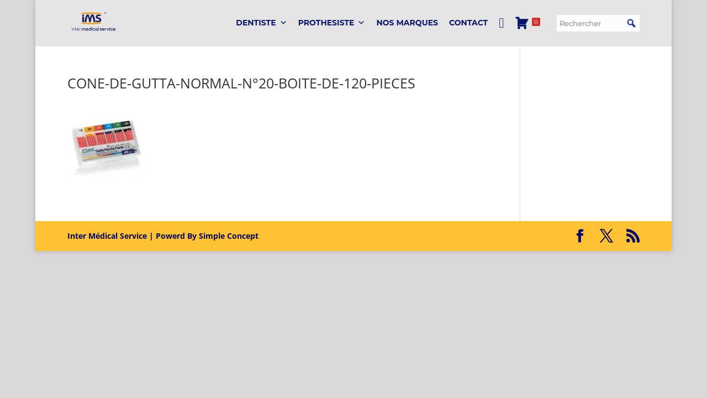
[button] (631, 23)
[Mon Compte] (501, 23)
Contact (468, 23)
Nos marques (407, 23)
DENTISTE (261, 23)
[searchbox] (598, 23)
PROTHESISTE (332, 23)
